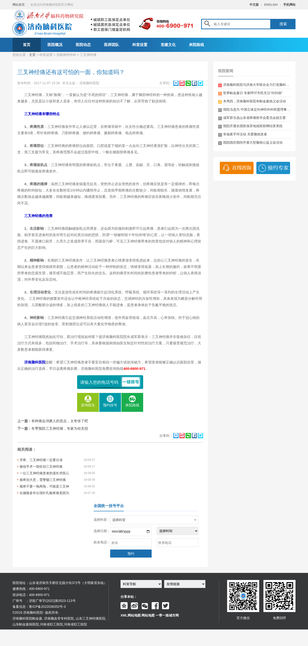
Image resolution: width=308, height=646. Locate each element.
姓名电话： (102, 542)
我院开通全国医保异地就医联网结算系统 (250, 126)
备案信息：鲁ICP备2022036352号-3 (39, 606)
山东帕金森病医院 (25, 624)
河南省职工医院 (51, 624)
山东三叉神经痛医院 (90, 618)
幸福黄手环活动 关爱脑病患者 (242, 134)
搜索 (283, 24)
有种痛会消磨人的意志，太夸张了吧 (59, 421)
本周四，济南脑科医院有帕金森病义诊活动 (252, 101)
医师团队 (111, 45)
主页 (32, 55)
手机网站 (289, 4)
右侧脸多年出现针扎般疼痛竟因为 (44, 493)
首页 (26, 45)
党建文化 (168, 45)
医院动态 (83, 45)
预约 (131, 553)
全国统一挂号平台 (109, 506)
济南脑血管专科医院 (59, 618)
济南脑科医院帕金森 (27, 618)
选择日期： (102, 531)
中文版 (254, 4)
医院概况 (54, 45)
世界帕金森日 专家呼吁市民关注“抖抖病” (250, 93)
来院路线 (196, 45)
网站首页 (18, 4)
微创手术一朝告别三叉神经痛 (41, 466)
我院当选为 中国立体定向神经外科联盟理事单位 (254, 110)
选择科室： (102, 519)
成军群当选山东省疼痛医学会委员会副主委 (252, 118)
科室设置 (139, 45)
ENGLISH (271, 4)
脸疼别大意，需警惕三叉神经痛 (43, 480)
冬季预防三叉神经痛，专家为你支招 (59, 428)
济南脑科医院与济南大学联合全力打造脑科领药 (254, 85)
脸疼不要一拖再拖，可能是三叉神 (44, 486)
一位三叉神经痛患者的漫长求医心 (44, 473)
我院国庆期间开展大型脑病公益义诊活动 (250, 143)
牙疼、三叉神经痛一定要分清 (41, 460)
